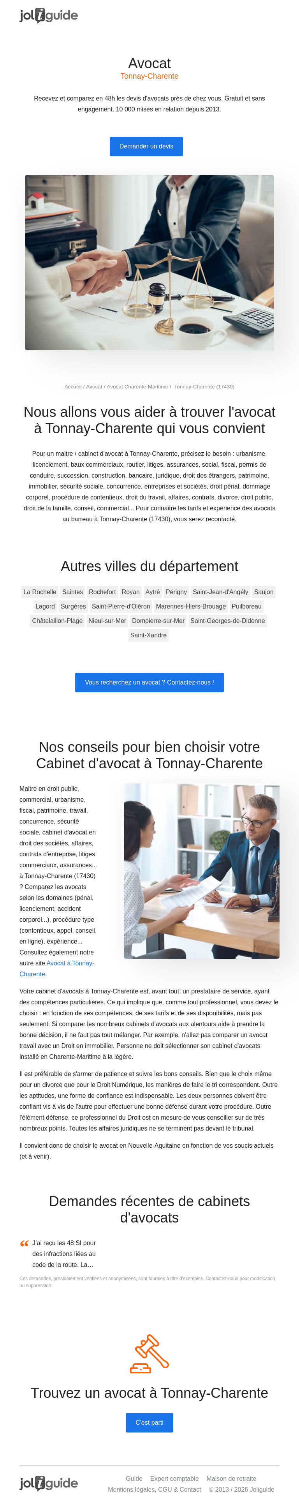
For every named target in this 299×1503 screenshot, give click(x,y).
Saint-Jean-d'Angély (220, 592)
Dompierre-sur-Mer (158, 620)
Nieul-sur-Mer (107, 620)
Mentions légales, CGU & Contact (154, 1489)
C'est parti (149, 1422)
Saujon (264, 592)
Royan (131, 592)
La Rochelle (39, 592)
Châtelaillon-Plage (57, 620)
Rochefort (102, 592)
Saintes (72, 592)
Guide (134, 1478)
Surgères (73, 606)
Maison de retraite (232, 1478)
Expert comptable (174, 1478)
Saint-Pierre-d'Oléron (121, 606)
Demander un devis (147, 146)
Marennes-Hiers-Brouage (191, 606)
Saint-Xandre (148, 635)
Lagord (45, 606)
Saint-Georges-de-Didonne (227, 620)
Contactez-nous (222, 1278)
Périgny (176, 592)
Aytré (153, 592)
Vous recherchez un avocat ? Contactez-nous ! (149, 682)
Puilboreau (247, 606)
